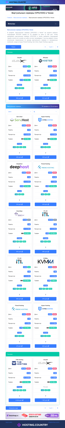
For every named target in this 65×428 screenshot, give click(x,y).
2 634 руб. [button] (19, 400)
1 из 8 (50, 47)
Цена (9, 111)
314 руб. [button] (19, 204)
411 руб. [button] (19, 346)
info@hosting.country (53, 422)
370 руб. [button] (45, 299)
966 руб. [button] (19, 98)
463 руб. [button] (45, 346)
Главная (9, 17)
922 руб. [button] (45, 98)
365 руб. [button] (45, 251)
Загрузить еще (13, 408)
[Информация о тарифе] (19, 94)
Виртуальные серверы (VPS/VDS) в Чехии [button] (20, 30)
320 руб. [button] (45, 204)
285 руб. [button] (19, 157)
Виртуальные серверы (20, 17)
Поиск (13, 47)
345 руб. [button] (19, 251)
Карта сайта (9, 422)
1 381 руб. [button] (45, 400)
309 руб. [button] (45, 157)
